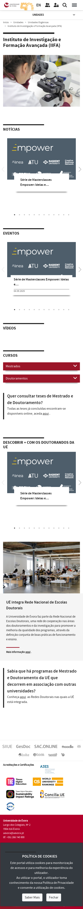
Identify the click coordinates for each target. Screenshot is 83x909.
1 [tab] (15, 215)
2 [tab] (19, 215)
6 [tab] (39, 215)
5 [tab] (34, 215)
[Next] (80, 169)
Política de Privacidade (58, 883)
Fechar (53, 897)
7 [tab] (44, 215)
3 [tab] (24, 215)
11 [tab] (64, 215)
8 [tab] (49, 215)
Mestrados (41, 366)
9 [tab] (54, 215)
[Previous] (3, 169)
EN (38, 5)
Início (6, 22)
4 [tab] (29, 215)
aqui (46, 414)
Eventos (11, 233)
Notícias (11, 129)
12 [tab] (69, 215)
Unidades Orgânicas (38, 22)
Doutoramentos (41, 378)
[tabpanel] (41, 168)
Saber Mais (32, 897)
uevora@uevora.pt (13, 833)
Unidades (54, 15)
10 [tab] (59, 215)
